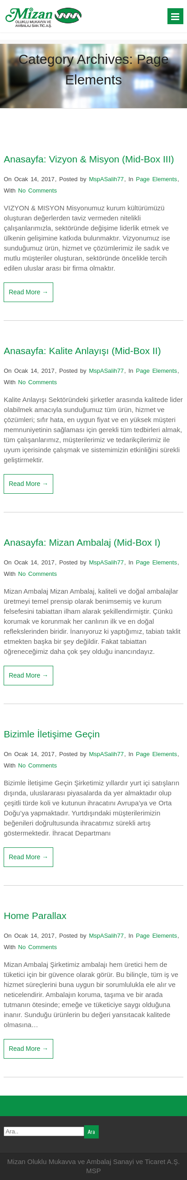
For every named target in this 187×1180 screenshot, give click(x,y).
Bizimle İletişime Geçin (52, 734)
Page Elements (156, 179)
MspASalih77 (106, 179)
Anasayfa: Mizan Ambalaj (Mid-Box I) (82, 542)
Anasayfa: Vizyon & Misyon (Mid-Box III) (89, 159)
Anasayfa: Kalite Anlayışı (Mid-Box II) (82, 350)
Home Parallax (35, 915)
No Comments (37, 190)
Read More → (28, 292)
